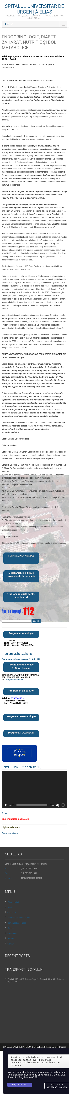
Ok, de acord (19, 1084)
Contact (10, 944)
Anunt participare (10, 833)
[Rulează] (6, 805)
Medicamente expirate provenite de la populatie (21, 574)
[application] (34, 789)
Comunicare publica (21, 556)
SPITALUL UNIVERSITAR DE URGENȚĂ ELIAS (34, 9)
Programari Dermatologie (21, 716)
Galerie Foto (12, 933)
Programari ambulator (21, 690)
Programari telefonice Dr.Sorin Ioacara (21, 666)
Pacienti (10, 938)
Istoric (10, 907)
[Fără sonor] (57, 805)
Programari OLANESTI (21, 732)
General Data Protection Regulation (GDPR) (36, 1076)
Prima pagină (13, 902)
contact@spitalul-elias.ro (31, 878)
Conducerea (12, 912)
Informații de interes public (18, 918)
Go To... (10, 24)
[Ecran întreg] (63, 805)
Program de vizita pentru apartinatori (21, 596)
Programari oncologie (21, 633)
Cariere (10, 928)
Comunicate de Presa (16, 923)
